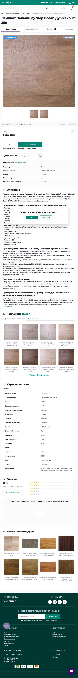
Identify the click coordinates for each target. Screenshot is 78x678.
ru (70, 2)
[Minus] (5, 144)
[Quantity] (9, 144)
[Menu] (3, 3)
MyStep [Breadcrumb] (23, 13)
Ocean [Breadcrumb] (29, 13)
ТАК (32, 217)
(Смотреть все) (21, 162)
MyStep (29, 124)
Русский (46, 217)
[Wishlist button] (73, 131)
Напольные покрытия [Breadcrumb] (12, 13)
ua (73, 2)
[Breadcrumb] (2, 13)
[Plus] (14, 144)
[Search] (47, 8)
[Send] (40, 155)
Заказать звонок (60, 2)
